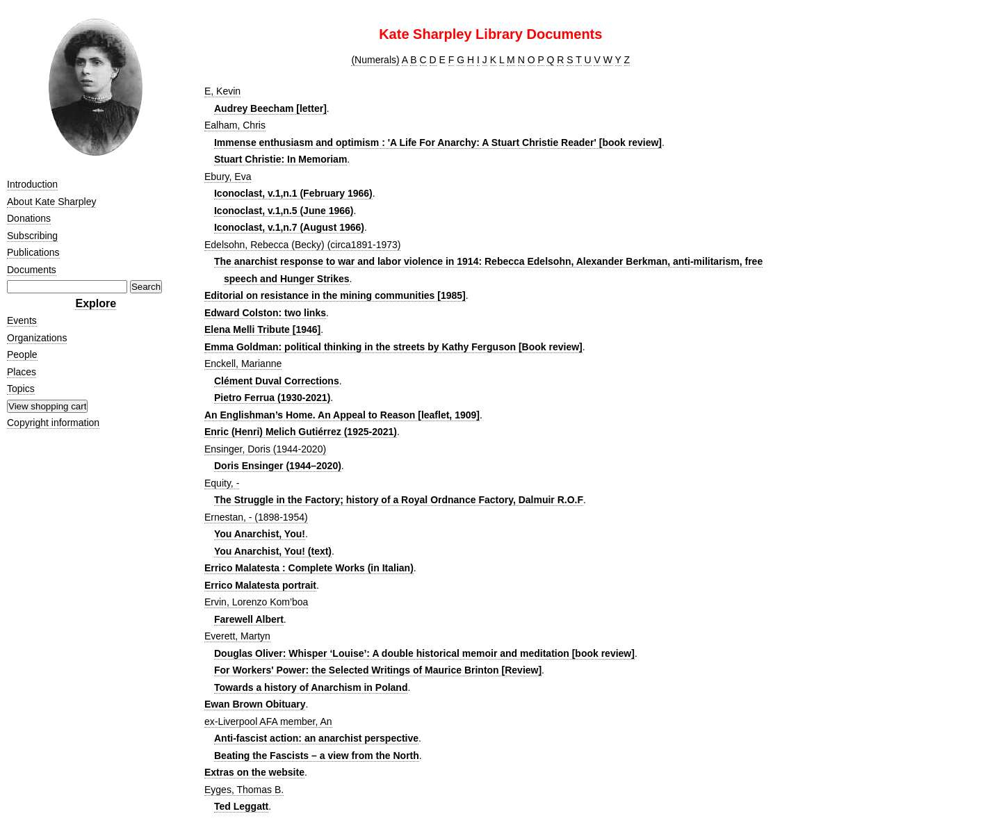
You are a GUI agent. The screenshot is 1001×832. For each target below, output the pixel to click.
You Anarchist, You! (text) (273, 551)
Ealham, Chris (235, 125)
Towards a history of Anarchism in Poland (311, 687)
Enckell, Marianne (243, 363)
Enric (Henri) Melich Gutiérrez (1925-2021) (300, 431)
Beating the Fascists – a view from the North (316, 755)
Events (22, 320)
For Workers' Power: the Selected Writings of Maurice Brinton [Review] (378, 670)
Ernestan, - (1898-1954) (256, 517)
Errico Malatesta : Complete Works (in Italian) (309, 567)
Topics (21, 388)
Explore (95, 303)
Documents (31, 269)
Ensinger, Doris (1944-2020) (265, 449)
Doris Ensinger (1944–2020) (277, 465)
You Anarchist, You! (259, 533)
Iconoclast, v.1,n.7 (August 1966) (289, 227)
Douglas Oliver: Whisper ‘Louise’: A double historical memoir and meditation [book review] (424, 653)
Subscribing (32, 235)
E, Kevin (222, 91)
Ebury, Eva (227, 176)
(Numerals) (375, 59)
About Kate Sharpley (51, 201)
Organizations (37, 337)
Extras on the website (254, 772)
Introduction (32, 184)
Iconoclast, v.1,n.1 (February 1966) (293, 193)
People (22, 354)
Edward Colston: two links (265, 312)
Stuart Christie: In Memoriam (280, 159)
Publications (33, 252)
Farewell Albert (249, 619)
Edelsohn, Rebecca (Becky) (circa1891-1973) (302, 244)
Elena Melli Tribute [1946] (262, 329)
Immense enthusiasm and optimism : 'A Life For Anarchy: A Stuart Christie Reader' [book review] (438, 142)
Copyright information (53, 422)
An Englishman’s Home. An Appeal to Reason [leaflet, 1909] (342, 415)
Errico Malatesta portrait (260, 585)
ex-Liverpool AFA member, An (268, 721)
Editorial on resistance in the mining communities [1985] (335, 295)
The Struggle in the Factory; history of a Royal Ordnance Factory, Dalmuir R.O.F (398, 499)
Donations (29, 218)
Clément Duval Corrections (276, 380)
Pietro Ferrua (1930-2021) (272, 397)
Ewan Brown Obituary (254, 704)
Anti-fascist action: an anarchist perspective (316, 738)
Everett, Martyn (237, 636)
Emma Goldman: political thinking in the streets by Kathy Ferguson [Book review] (393, 346)
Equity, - (221, 483)
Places (21, 371)
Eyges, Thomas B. (244, 789)
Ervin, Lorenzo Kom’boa (256, 601)
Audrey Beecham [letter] (270, 108)
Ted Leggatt (241, 806)
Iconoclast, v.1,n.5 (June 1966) (283, 210)
